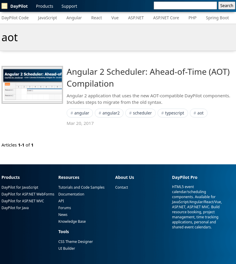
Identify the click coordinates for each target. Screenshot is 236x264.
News (63, 214)
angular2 (111, 113)
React (96, 17)
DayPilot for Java (15, 207)
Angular (74, 17)
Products (44, 6)
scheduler (142, 113)
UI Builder (66, 248)
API (61, 200)
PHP (193, 17)
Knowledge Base (72, 221)
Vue (115, 17)
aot (201, 113)
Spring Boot (217, 17)
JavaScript (47, 17)
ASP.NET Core (166, 17)
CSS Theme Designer (75, 241)
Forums (64, 207)
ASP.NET (136, 17)
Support (69, 6)
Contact (121, 187)
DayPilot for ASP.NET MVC (22, 200)
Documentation (71, 194)
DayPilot (14, 6)
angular (81, 113)
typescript (174, 113)
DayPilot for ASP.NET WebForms (27, 194)
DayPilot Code (15, 17)
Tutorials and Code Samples (81, 187)
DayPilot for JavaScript (19, 187)
